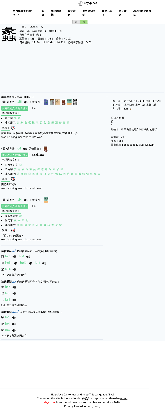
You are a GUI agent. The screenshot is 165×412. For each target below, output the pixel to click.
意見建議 (122, 13)
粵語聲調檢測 (88, 13)
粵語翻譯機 (56, 13)
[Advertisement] (82, 68)
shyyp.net (50, 402)
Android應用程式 (142, 13)
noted (123, 398)
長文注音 (72, 13)
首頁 (42, 13)
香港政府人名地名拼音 (15, 108)
